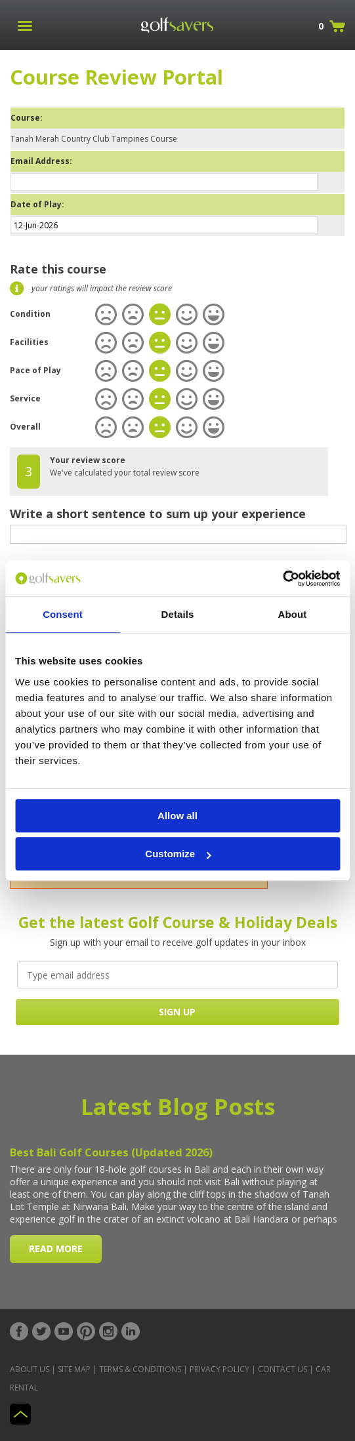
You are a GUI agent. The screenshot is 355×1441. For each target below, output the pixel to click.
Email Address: (41, 161)
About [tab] (292, 614)
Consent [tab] (63, 614)
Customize (178, 853)
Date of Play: (37, 204)
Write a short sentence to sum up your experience (158, 513)
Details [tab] (177, 614)
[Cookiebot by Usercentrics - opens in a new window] (282, 578)
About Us (29, 1369)
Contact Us (282, 1369)
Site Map (74, 1369)
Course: (26, 117)
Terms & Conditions (140, 1369)
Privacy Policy (219, 1369)
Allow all (177, 815)
